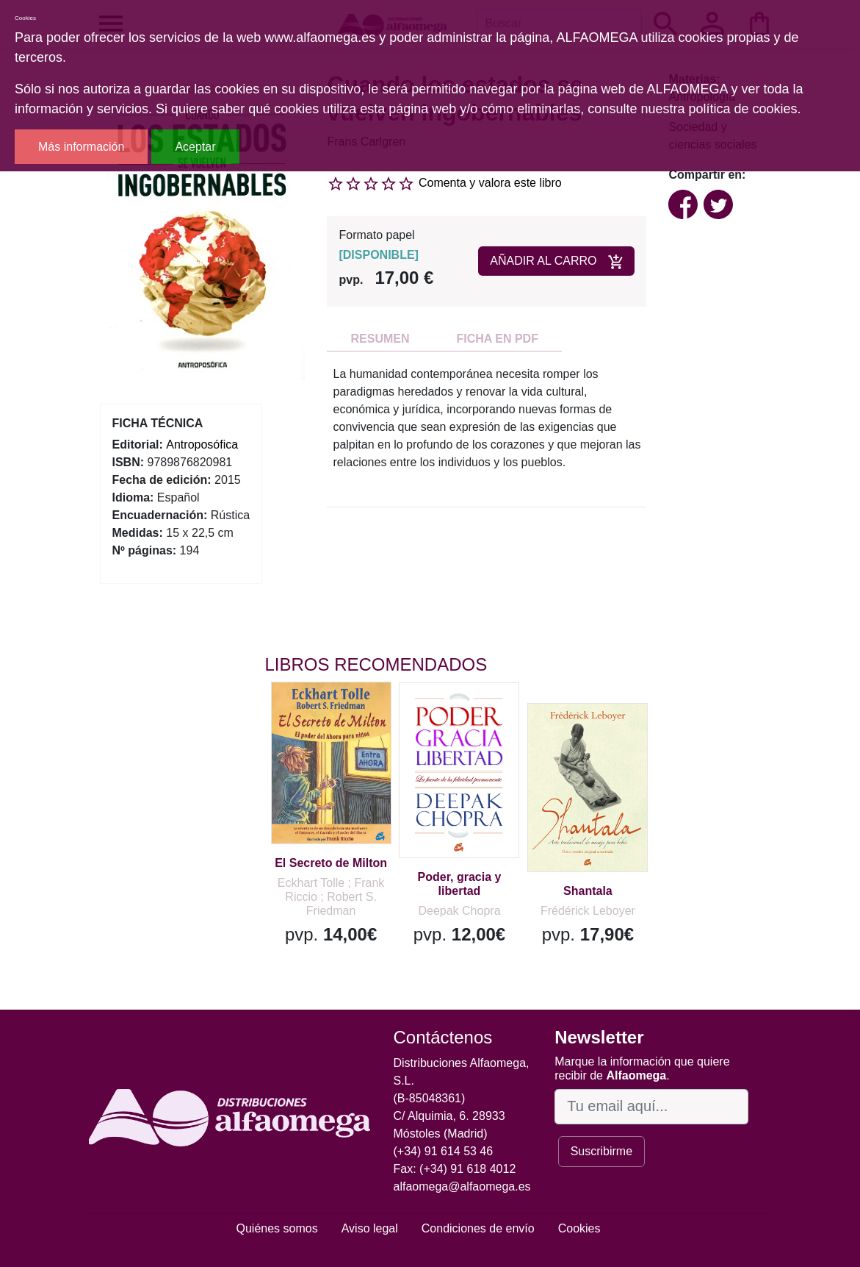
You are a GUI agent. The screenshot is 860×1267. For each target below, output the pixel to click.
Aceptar (195, 146)
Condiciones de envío (478, 1228)
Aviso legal (370, 1228)
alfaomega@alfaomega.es (462, 1186)
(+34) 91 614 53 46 (444, 1151)
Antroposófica (202, 444)
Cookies (579, 1228)
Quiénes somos (277, 1228)
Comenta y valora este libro (490, 182)
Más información (81, 146)
